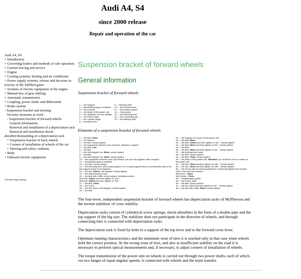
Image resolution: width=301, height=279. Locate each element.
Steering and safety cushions (29, 149)
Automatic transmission (23, 97)
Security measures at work (25, 114)
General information (24, 123)
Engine (12, 72)
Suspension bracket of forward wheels (35, 119)
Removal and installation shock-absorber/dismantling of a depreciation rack (34, 134)
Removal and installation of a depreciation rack (42, 127)
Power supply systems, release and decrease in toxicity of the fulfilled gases (38, 82)
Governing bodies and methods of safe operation (40, 63)
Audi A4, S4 (13, 55)
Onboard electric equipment (26, 157)
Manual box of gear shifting (26, 93)
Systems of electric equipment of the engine (37, 89)
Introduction (15, 59)
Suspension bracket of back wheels (34, 140)
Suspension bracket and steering (28, 110)
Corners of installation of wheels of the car (39, 144)
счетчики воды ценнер (16, 179)
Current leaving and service (26, 68)
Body (11, 153)
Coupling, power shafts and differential (34, 102)
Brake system (16, 106)
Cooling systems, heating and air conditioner (38, 76)
